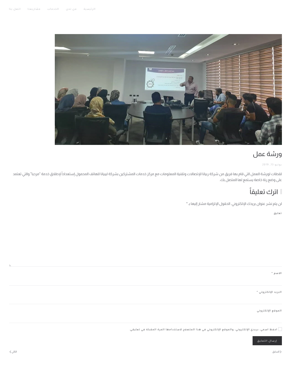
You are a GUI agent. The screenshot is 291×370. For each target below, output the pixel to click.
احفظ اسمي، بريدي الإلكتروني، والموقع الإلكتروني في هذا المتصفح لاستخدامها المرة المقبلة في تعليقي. (205, 329)
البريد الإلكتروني (269, 292)
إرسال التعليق (267, 340)
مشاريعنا (34, 8)
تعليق (278, 213)
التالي (13, 351)
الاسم (276, 273)
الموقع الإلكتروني (269, 310)
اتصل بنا (15, 8)
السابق (276, 351)
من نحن (71, 8)
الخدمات (53, 8)
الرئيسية (90, 8)
